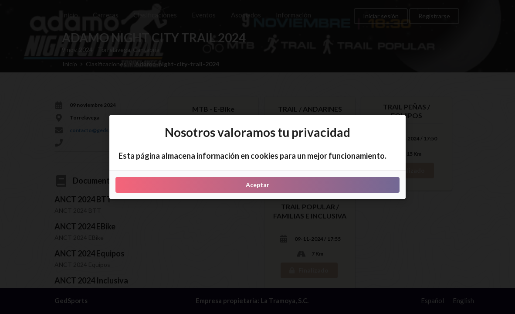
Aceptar (257, 184)
